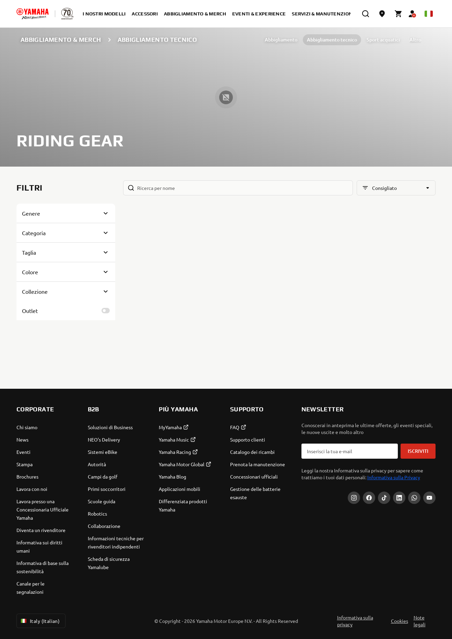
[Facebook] (369, 498)
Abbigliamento (281, 39)
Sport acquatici (383, 39)
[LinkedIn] (399, 498)
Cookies (399, 621)
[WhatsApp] (414, 498)
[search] (365, 14)
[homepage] (32, 14)
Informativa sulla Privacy (393, 477)
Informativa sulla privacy (355, 620)
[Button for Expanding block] (65, 213)
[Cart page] (398, 14)
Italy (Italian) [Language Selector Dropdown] (40, 621)
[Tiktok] (384, 498)
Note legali (420, 620)
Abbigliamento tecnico (332, 39)
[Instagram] (354, 498)
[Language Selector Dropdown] (429, 14)
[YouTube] (429, 498)
